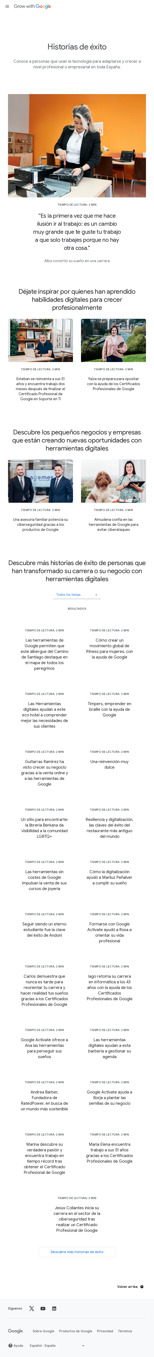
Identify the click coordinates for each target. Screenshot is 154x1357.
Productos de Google (75, 1331)
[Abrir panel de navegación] (7, 6)
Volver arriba (130, 1287)
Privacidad (105, 1331)
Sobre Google (43, 1331)
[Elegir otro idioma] (57, 1346)
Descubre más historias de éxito (77, 1252)
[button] (77, 593)
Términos (125, 1331)
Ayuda (15, 1345)
